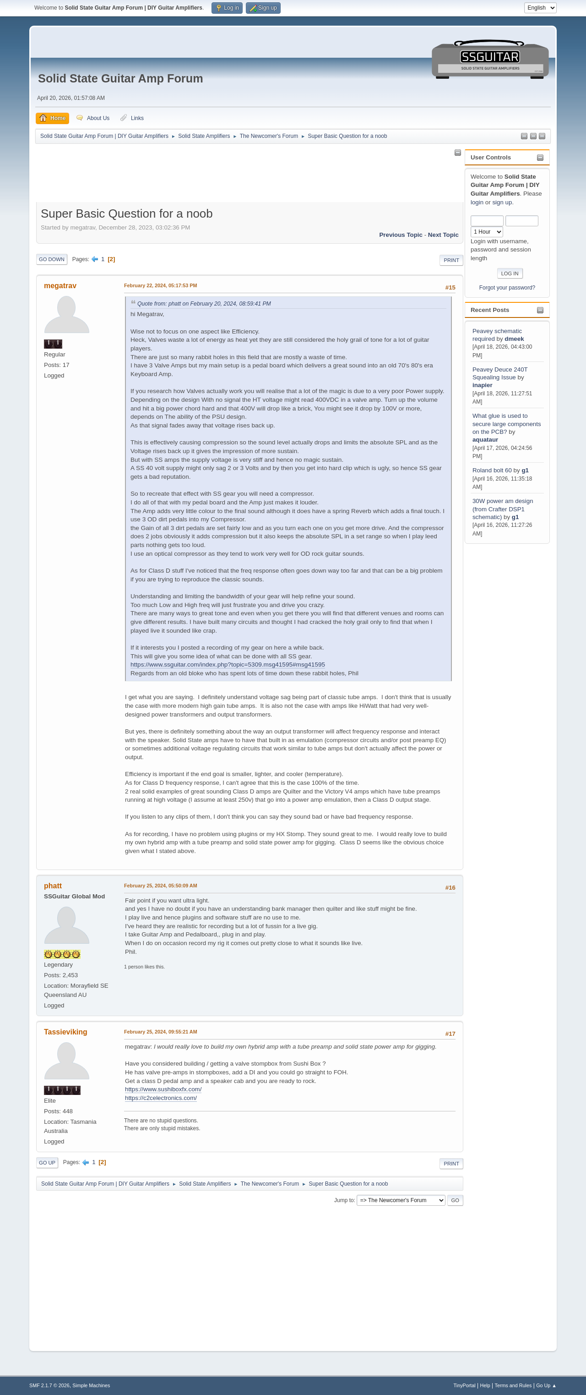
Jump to (344, 1200)
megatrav (60, 286)
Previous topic (401, 234)
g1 (525, 470)
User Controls (491, 157)
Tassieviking (65, 1032)
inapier (482, 385)
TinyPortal (465, 1385)
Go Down (52, 259)
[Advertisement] (501, 683)
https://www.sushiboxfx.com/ (163, 1089)
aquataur (485, 439)
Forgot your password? (507, 287)
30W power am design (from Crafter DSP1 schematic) (502, 509)
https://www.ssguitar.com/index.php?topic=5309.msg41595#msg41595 (227, 664)
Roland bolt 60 (492, 470)
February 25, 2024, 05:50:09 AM (160, 885)
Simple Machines (91, 1385)
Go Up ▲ (546, 1385)
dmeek (514, 338)
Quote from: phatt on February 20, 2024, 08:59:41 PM (204, 304)
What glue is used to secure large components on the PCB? (506, 423)
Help (485, 1385)
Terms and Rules (513, 1385)
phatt (53, 886)
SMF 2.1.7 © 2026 (49, 1385)
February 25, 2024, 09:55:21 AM (160, 1031)
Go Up (47, 1162)
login (477, 202)
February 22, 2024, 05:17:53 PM (160, 285)
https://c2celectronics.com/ (161, 1097)
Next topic (443, 234)
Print (451, 260)
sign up (502, 202)
